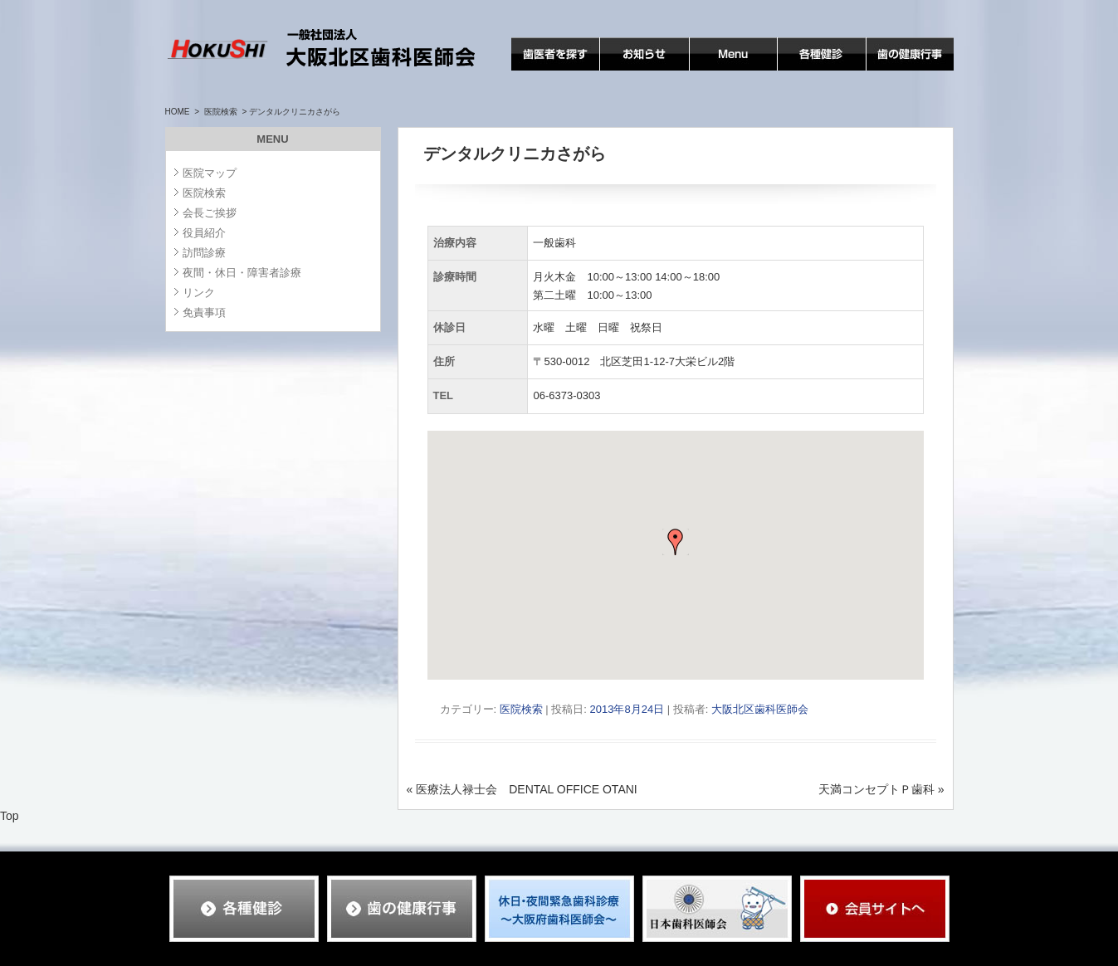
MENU (707, 70)
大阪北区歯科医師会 (759, 709)
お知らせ (623, 70)
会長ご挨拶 (210, 213)
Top (9, 815)
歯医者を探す (546, 70)
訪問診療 (204, 252)
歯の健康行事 (901, 70)
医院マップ (210, 173)
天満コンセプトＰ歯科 (881, 789)
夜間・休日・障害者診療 (242, 272)
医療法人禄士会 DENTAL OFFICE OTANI (522, 789)
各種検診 (801, 70)
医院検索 (220, 111)
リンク (199, 292)
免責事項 (204, 312)
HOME (177, 111)
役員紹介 (204, 233)
